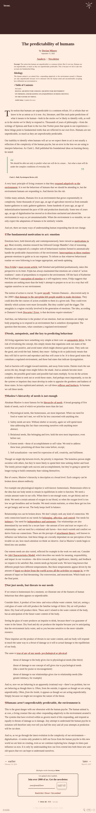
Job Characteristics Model (21, 555)
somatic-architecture (44, 91)
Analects (41, 59)
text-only (55, 802)
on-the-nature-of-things (25, 97)
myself (46, 293)
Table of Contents (23, 85)
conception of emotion (32, 278)
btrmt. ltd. (43, 802)
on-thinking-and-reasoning (26, 94)
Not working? (56, 793)
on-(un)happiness (46, 94)
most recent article (28, 267)
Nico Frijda (10, 267)
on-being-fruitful (61, 94)
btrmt (57, 770)
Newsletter (53, 59)
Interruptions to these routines (74, 252)
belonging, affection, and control (58, 517)
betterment (59, 91)
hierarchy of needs (53, 402)
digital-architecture (24, 91)
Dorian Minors (49, 50)
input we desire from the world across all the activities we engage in (49, 570)
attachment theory (66, 533)
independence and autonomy (41, 521)
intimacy (9, 521)
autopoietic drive (75, 340)
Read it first (39, 793)
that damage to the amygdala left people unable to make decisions (48, 297)
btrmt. (7, 5)
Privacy (47, 793)
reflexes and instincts (68, 385)
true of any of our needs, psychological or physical (42, 653)
